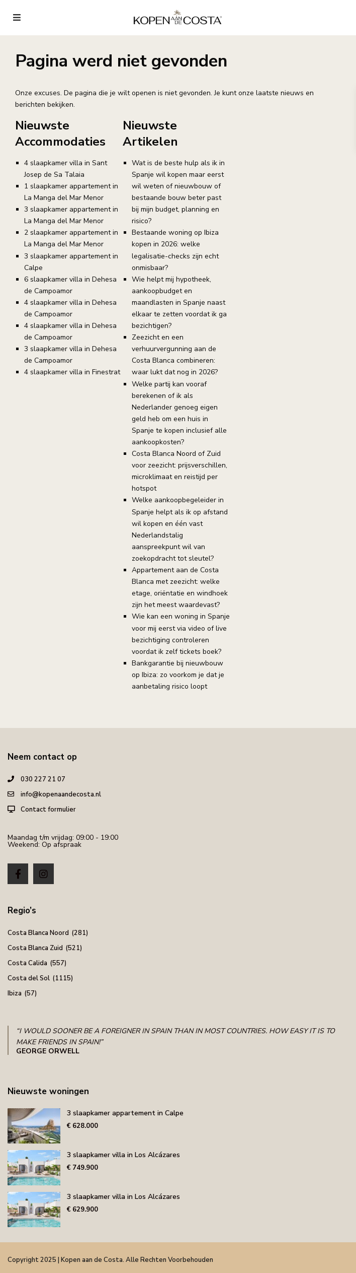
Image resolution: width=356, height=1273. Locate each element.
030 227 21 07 (43, 779)
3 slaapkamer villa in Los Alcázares (123, 1155)
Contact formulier (48, 809)
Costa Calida (27, 963)
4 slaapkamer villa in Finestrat (72, 372)
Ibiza (15, 993)
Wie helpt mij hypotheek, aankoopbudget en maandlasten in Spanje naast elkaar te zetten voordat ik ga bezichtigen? (179, 302)
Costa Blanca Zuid (35, 948)
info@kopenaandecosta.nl (61, 794)
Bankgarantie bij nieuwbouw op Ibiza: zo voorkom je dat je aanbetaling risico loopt (178, 674)
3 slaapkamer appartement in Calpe (125, 1113)
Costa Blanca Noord (38, 932)
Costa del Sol (29, 978)
